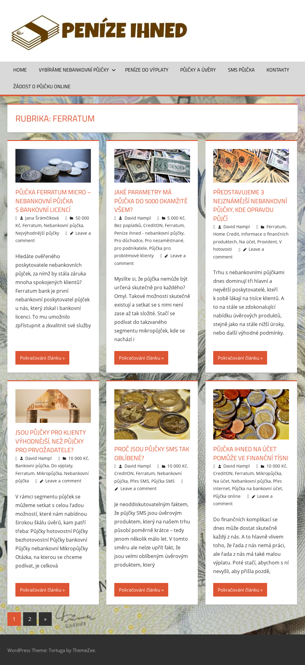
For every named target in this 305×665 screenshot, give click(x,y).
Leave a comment (63, 480)
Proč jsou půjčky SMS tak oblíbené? (151, 453)
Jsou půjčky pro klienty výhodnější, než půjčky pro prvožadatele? (50, 440)
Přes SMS (139, 480)
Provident (267, 241)
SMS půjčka (241, 69)
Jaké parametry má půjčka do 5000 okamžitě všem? (151, 200)
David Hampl (137, 217)
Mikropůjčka (49, 472)
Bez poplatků (127, 225)
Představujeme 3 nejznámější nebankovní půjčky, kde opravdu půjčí (250, 205)
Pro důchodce (128, 240)
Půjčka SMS (163, 480)
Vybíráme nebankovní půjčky (77, 69)
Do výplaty (61, 465)
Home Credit (226, 234)
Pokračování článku (40, 357)
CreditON (153, 225)
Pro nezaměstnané (164, 240)
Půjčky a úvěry (198, 69)
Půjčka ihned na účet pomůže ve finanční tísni (250, 453)
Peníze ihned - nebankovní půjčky (149, 232)
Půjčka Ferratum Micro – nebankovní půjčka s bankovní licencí (53, 200)
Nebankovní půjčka (63, 225)
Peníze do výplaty (147, 69)
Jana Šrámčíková (42, 217)
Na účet (247, 241)
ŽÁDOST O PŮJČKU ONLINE (42, 86)
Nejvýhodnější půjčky (37, 232)
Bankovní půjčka (32, 465)
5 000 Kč (176, 217)
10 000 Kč (78, 457)
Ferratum (32, 225)
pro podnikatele (130, 247)
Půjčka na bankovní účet (257, 488)
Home (20, 69)
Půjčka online (227, 495)
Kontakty (277, 69)
